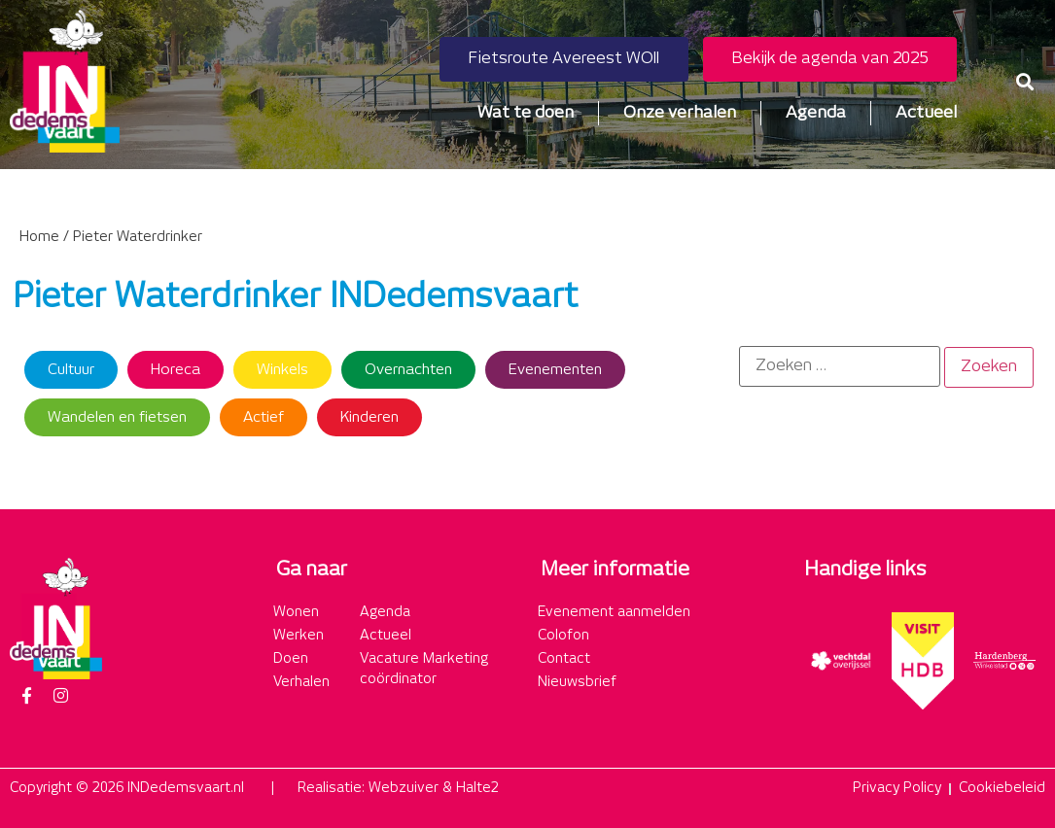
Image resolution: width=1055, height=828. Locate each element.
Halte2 (477, 788)
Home (39, 237)
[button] (1024, 81)
